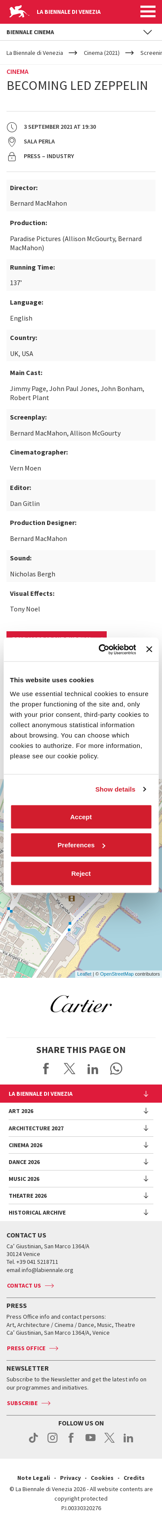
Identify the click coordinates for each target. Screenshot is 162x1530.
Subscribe (22, 1403)
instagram (52, 1442)
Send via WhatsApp (116, 1068)
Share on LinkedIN (93, 1068)
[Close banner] (149, 649)
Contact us (24, 1285)
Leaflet (84, 974)
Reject (81, 873)
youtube (90, 1442)
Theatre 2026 (28, 1195)
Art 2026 (21, 1111)
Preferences (81, 845)
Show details (115, 789)
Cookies (102, 1478)
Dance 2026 (24, 1162)
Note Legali (33, 1478)
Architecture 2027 (36, 1128)
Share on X (69, 1068)
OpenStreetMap (117, 974)
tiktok (33, 1442)
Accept (81, 816)
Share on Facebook (46, 1068)
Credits (134, 1478)
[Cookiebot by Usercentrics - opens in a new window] (101, 649)
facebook (71, 1442)
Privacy (70, 1478)
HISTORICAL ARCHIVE (37, 1212)
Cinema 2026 (25, 1145)
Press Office (26, 1348)
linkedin (128, 1442)
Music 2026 (24, 1179)
